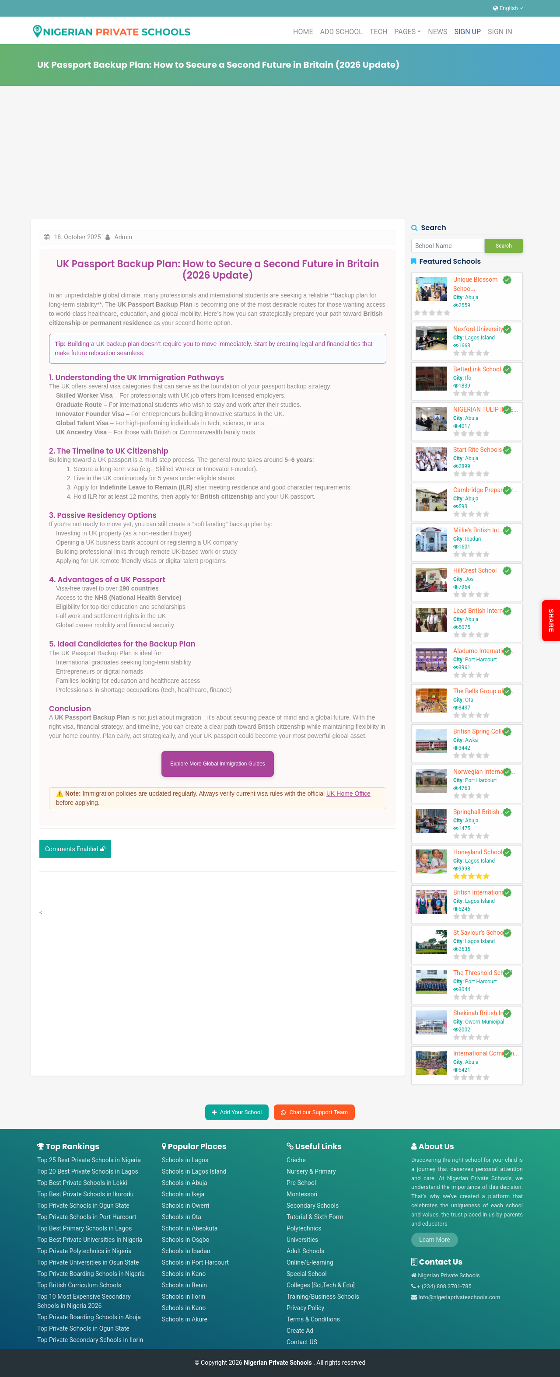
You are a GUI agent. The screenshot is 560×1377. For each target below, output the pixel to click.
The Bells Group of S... (483, 691)
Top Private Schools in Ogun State (83, 1205)
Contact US (302, 1342)
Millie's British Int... (478, 530)
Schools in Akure (184, 1319)
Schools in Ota (181, 1216)
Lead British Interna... (482, 610)
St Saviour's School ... (482, 932)
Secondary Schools (313, 1205)
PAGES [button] (405, 32)
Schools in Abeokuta (189, 1228)
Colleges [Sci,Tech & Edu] (321, 1285)
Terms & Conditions (313, 1319)
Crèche (296, 1160)
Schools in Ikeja (183, 1194)
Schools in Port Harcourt (195, 1262)
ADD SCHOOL (341, 32)
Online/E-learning (310, 1262)
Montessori (302, 1194)
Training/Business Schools (323, 1296)
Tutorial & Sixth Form (315, 1216)
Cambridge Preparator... (485, 489)
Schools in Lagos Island (194, 1171)
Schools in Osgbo (186, 1239)
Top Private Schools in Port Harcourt (86, 1216)
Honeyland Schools (479, 852)
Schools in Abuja (184, 1182)
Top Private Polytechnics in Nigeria (84, 1251)
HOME (303, 32)
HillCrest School (475, 570)
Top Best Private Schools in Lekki (82, 1182)
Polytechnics (304, 1228)
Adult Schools (305, 1251)
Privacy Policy (305, 1307)
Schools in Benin (184, 1285)
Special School (307, 1273)
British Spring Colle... (481, 731)
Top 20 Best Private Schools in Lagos (87, 1171)
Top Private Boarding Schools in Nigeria (91, 1273)
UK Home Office (348, 795)
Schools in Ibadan (186, 1251)
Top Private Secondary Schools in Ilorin (90, 1339)
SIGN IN (500, 32)
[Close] (376, 800)
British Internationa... (481, 892)
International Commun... (486, 1053)
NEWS (437, 32)
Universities (302, 1239)
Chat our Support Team (314, 1112)
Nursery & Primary (311, 1171)
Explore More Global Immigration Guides (217, 765)
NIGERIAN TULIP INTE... (485, 409)
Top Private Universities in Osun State (88, 1262)
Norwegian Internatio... (484, 771)
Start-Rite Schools (477, 449)
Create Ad (300, 1330)
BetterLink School (477, 369)
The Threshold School (482, 972)
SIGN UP (467, 32)
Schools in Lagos (185, 1160)
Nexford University (478, 328)
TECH (378, 32)
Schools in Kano (184, 1273)
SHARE (551, 621)
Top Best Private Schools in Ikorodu (85, 1194)
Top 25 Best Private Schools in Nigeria (89, 1160)
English (508, 8)
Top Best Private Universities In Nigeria (89, 1239)
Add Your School (237, 1112)
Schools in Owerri (186, 1205)
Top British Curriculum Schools (79, 1285)
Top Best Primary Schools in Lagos (84, 1228)
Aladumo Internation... (483, 650)
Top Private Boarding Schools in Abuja (89, 1317)
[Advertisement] (280, 153)
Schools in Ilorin (183, 1296)
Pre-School (301, 1182)
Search (504, 246)
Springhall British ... (479, 811)
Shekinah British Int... (482, 1013)
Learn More (434, 1239)
